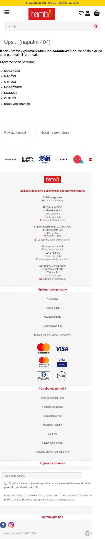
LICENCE (11, 92)
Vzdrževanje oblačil (52, 442)
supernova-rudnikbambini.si (54, 239)
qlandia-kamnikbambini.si (54, 259)
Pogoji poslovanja (52, 325)
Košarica (97, 13)
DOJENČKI (12, 70)
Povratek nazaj (15, 132)
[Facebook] (4, 525)
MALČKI (10, 76)
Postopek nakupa (52, 424)
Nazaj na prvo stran (54, 132)
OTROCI (10, 81)
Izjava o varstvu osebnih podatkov (52, 334)
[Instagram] (12, 525)
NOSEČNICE (13, 87)
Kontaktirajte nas (52, 415)
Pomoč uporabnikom (52, 398)
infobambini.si (54, 200)
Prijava (87, 14)
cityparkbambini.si (54, 220)
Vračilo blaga (53, 307)
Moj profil (53, 433)
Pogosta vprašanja (52, 406)
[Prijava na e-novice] (99, 475)
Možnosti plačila (52, 316)
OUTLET (10, 98)
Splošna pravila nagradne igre (52, 451)
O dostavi (52, 298)
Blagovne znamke (17, 103)
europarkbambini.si (54, 278)
